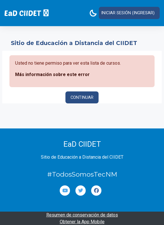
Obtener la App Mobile (82, 221)
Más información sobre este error (52, 74)
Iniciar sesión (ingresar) (128, 12)
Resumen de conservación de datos (82, 214)
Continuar (82, 97)
